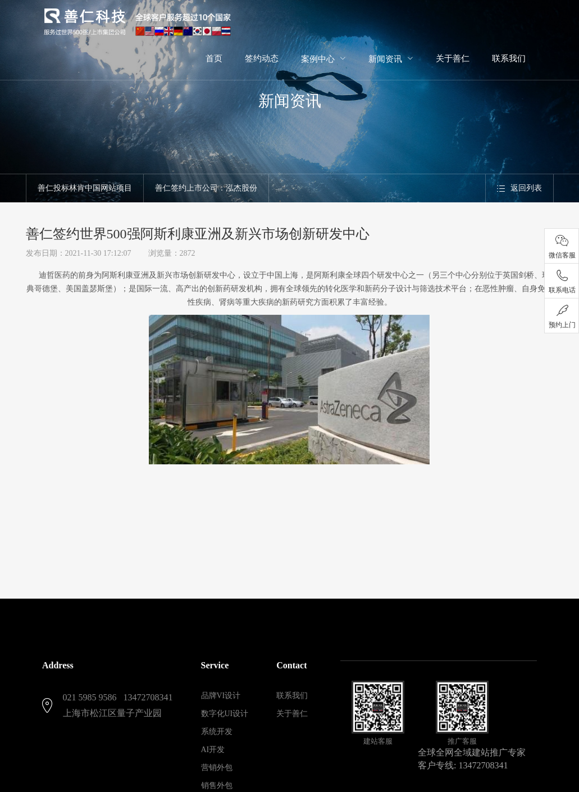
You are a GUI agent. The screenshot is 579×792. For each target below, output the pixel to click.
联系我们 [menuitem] (509, 58)
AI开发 (213, 749)
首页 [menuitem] (214, 58)
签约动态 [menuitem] (262, 58)
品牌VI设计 (221, 695)
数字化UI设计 (225, 713)
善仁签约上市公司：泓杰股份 (206, 188)
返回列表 (519, 188)
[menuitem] (323, 58)
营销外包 (216, 767)
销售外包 (216, 785)
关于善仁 (292, 713)
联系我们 (292, 695)
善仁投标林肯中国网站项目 (85, 188)
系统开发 (216, 731)
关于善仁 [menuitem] (452, 58)
